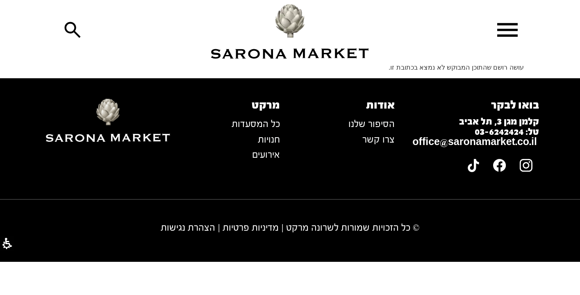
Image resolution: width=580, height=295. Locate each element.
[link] (290, 31)
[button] (507, 30)
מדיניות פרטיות (251, 227)
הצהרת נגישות (188, 227)
